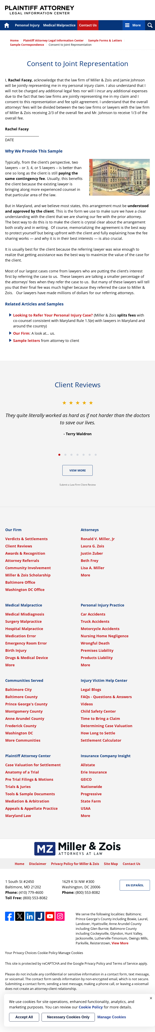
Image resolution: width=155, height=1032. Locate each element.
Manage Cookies (70, 953)
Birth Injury (15, 650)
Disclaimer (37, 864)
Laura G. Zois (92, 546)
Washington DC (19, 733)
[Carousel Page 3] (71, 455)
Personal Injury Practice (102, 605)
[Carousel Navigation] (77, 454)
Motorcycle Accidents (100, 628)
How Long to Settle (98, 733)
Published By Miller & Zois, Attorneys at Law (114, 10)
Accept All (24, 1017)
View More (77, 470)
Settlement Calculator (101, 740)
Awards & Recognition (25, 553)
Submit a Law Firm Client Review (78, 484)
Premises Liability (97, 650)
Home (6, 25)
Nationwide (91, 786)
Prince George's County (26, 704)
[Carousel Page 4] (77, 455)
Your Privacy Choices (21, 953)
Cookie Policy (48, 953)
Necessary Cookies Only (68, 1017)
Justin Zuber (92, 553)
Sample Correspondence (27, 45)
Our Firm (21, 333)
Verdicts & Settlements (26, 538)
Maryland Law (18, 815)
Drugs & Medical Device (26, 657)
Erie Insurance (94, 772)
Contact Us (88, 25)
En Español (135, 885)
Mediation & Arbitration (27, 801)
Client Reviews (18, 546)
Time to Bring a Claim (100, 718)
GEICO (86, 779)
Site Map (111, 864)
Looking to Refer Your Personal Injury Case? (53, 315)
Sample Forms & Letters (105, 40)
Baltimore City (18, 689)
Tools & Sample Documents (30, 793)
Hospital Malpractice (24, 628)
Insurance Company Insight (106, 755)
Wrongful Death (95, 643)
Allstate (88, 764)
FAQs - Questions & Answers (106, 696)
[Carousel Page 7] (96, 455)
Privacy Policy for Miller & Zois (75, 864)
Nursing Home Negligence (105, 635)
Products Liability (97, 657)
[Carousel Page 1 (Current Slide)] (59, 455)
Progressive (91, 793)
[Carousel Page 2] (65, 455)
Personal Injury (27, 25)
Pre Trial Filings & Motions (29, 779)
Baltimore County (21, 696)
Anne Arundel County (24, 718)
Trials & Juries (18, 786)
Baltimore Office (20, 582)
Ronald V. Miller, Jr (98, 538)
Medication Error (20, 635)
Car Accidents (93, 614)
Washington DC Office (25, 589)
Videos (87, 704)
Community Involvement (28, 567)
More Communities (22, 740)
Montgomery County (24, 711)
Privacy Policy (95, 963)
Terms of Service (125, 963)
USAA (85, 808)
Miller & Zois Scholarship (27, 575)
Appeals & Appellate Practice (31, 808)
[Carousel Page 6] (90, 455)
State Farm (91, 801)
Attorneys (90, 529)
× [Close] (151, 998)
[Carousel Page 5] (84, 455)
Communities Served (24, 680)
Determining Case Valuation (106, 725)
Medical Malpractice (59, 25)
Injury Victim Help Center (104, 680)
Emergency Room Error (26, 643)
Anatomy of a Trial (22, 772)
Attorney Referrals (22, 560)
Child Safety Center (98, 711)
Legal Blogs (91, 689)
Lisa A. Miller (92, 567)
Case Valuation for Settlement (33, 764)
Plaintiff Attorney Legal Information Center (39, 10)
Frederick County (20, 725)
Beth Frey (89, 560)
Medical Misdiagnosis (24, 614)
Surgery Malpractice (23, 621)
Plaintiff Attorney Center (28, 755)
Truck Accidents (95, 621)
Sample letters (26, 340)
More (136, 25)
